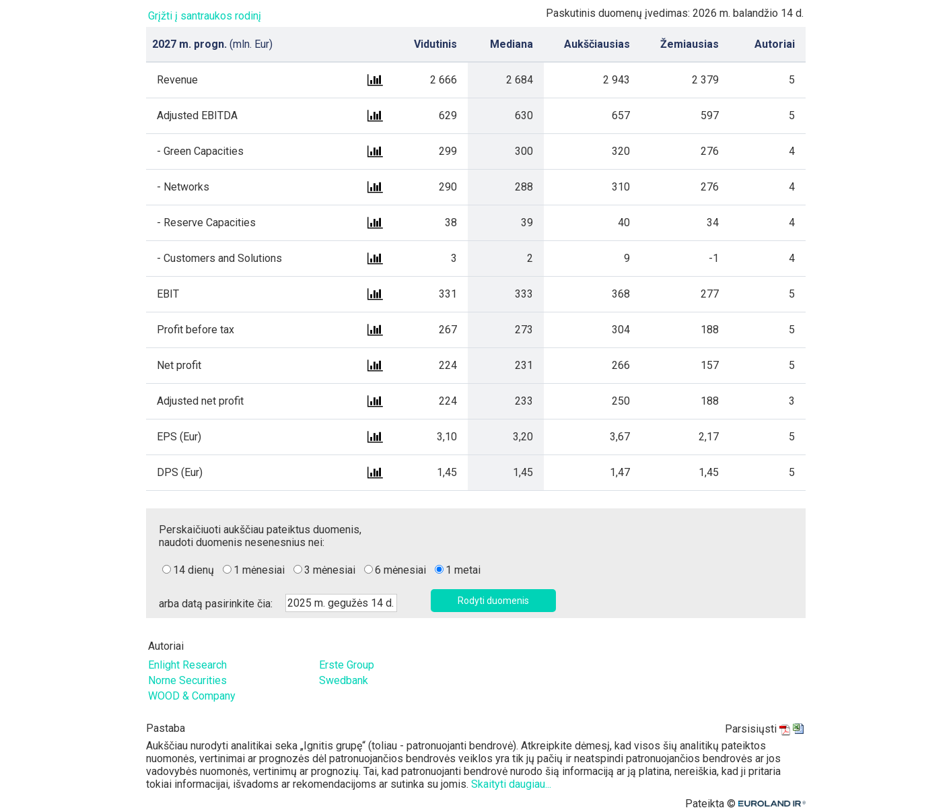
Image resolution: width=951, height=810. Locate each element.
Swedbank (343, 680)
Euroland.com (774, 803)
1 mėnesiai (259, 570)
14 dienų (193, 570)
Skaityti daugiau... (511, 784)
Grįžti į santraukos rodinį (204, 15)
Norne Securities (187, 680)
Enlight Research (187, 665)
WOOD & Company (192, 695)
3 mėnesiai (329, 570)
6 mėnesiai (400, 570)
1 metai (463, 570)
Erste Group (346, 665)
